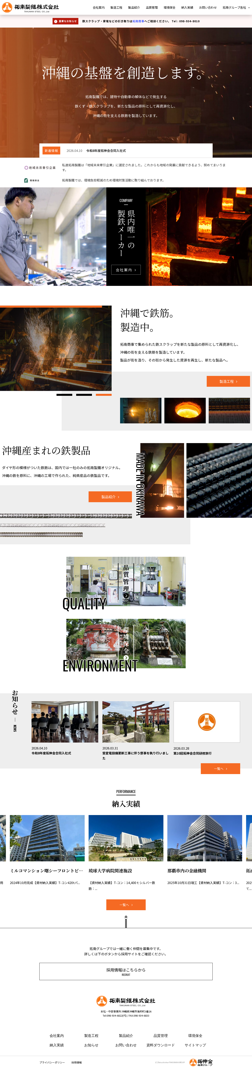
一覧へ (218, 768)
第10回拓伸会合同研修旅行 (192, 753)
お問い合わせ (208, 7)
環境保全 (169, 7)
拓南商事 (138, 21)
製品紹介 (134, 7)
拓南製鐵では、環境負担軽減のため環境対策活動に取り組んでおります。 (113, 180)
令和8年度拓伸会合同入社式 (51, 753)
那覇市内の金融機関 (186, 871)
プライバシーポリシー (52, 1062)
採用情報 (76, 1062)
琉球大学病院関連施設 (110, 871)
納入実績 (187, 7)
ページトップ (126, 923)
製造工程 (116, 7)
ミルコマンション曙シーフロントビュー (47, 871)
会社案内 (99, 7)
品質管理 (152, 7)
